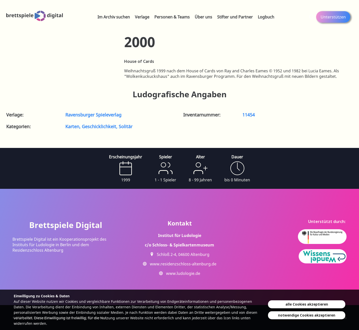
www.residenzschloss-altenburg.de (183, 264)
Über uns (203, 17)
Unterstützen (333, 17)
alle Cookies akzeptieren (306, 304)
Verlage (142, 17)
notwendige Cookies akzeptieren (306, 315)
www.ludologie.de (183, 273)
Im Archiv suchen (113, 17)
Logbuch (266, 17)
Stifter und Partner (235, 17)
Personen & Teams (172, 17)
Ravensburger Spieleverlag (93, 115)
